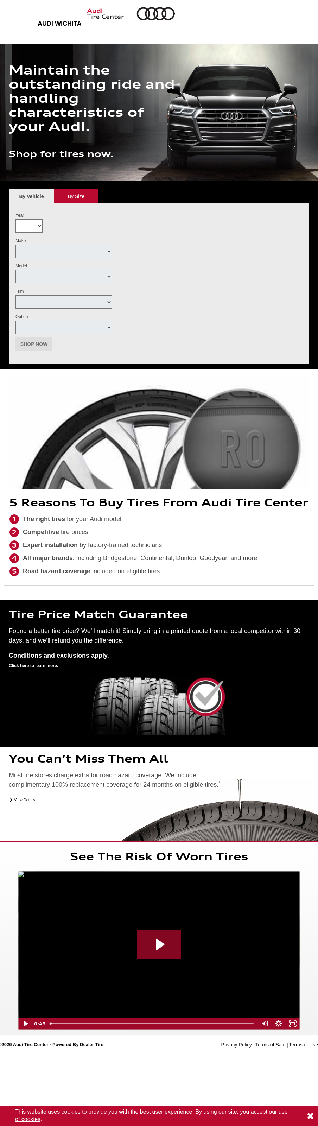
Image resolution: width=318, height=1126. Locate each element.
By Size (76, 196)
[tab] (31, 196)
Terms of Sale (270, 1045)
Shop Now (34, 344)
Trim (19, 291)
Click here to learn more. (33, 665)
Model (21, 266)
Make (20, 240)
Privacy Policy (236, 1045)
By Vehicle (31, 198)
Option (21, 316)
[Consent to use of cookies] (310, 1115)
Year (19, 215)
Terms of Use (303, 1045)
